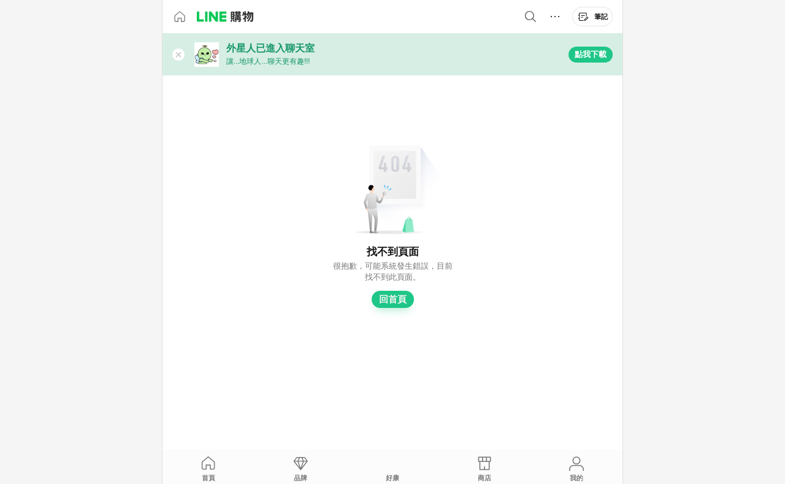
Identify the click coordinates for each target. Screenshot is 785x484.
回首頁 (393, 299)
